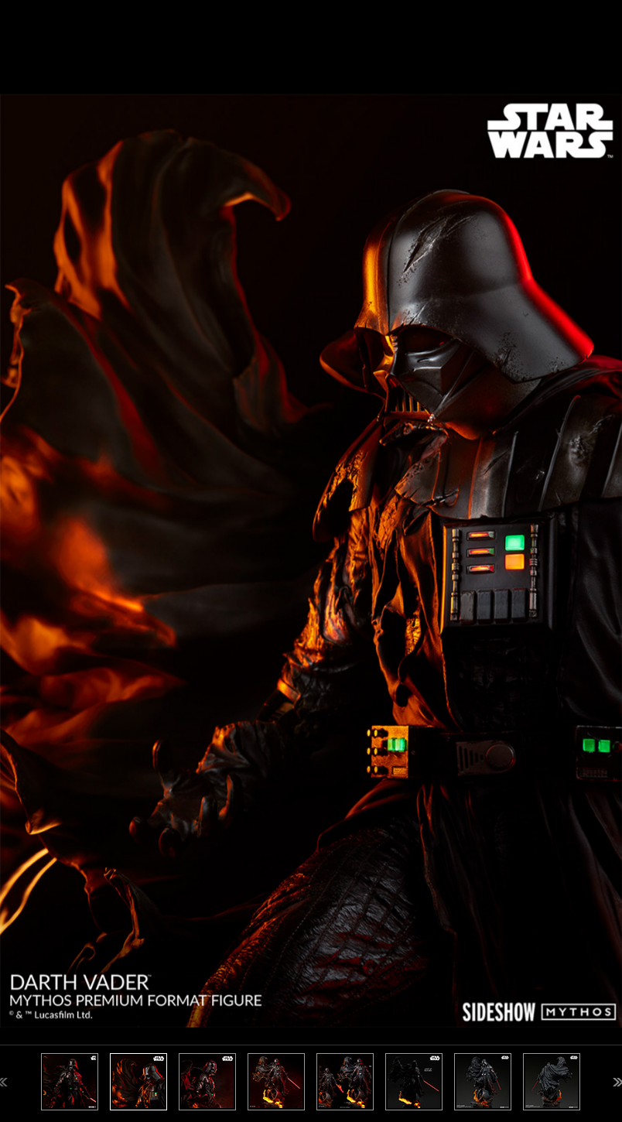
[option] (311, 561)
